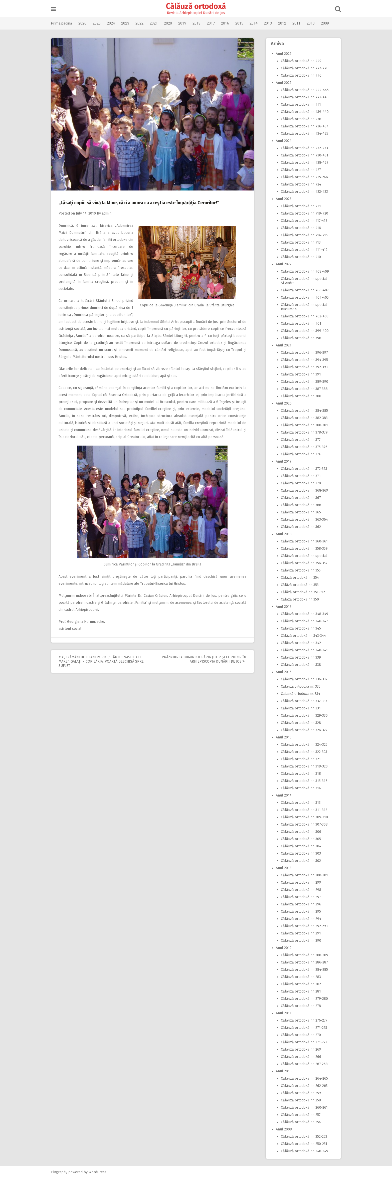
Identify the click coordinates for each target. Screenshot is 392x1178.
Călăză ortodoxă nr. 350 (298, 599)
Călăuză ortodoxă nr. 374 (299, 454)
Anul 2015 (281, 737)
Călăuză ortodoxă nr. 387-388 (302, 389)
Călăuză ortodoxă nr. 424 (299, 184)
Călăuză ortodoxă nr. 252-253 (302, 1136)
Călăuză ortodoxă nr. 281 (299, 991)
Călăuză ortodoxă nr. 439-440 (303, 112)
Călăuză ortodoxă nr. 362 (299, 527)
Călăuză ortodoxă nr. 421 (299, 206)
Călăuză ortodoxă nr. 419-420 (302, 213)
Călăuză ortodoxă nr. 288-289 (302, 955)
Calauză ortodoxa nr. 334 (298, 694)
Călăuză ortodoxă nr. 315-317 (302, 781)
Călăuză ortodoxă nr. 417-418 (302, 221)
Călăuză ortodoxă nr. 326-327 (302, 730)
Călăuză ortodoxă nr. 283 (299, 977)
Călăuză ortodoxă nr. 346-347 (302, 621)
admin (108, 213)
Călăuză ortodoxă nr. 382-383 (302, 418)
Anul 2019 (282, 461)
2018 (198, 23)
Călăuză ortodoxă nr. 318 (299, 773)
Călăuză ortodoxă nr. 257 (299, 1115)
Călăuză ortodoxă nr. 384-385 (302, 411)
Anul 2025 (281, 83)
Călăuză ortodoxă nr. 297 (299, 897)
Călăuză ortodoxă (196, 6)
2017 (213, 23)
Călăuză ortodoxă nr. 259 (299, 1093)
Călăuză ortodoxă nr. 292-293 (302, 926)
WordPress (99, 1172)
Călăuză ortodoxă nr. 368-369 (302, 490)
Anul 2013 (281, 868)
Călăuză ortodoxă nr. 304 (299, 846)
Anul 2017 (281, 607)
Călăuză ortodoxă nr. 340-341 (302, 650)
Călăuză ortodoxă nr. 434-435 (302, 133)
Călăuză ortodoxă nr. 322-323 (302, 752)
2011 (298, 23)
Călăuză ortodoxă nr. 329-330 (302, 715)
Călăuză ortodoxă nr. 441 (299, 104)
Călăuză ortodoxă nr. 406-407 (303, 290)
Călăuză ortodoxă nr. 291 (299, 933)
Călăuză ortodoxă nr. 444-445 (303, 90)
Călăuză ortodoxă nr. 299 (299, 882)
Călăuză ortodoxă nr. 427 (299, 170)
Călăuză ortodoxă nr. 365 (299, 512)
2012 (284, 23)
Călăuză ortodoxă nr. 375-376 (302, 447)
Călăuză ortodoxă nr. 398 (299, 338)
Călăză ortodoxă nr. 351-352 (301, 592)
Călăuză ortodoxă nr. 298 (299, 890)
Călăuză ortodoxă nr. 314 (299, 788)
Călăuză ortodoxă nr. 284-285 (302, 969)
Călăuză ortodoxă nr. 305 (299, 839)
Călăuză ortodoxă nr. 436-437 (302, 126)
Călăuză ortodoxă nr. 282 (299, 984)
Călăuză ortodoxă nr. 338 (299, 665)
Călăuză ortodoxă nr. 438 (299, 119)
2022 (141, 23)
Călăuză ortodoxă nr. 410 (299, 257)
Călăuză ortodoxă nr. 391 (299, 374)
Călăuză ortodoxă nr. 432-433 (302, 148)
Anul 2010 (282, 1071)
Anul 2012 (281, 948)
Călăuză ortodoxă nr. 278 (299, 1006)
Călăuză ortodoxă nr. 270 (299, 1035)
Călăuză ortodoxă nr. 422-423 (302, 191)
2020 (170, 23)
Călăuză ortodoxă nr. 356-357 (302, 563)
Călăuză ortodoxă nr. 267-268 (302, 1064)
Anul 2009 (282, 1129)
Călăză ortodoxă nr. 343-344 (301, 636)
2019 (184, 23)
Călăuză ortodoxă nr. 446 (299, 75)
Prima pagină (63, 23)
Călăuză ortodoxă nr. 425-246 (302, 177)
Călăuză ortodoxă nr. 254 (299, 1122)
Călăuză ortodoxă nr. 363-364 (302, 519)
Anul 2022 (281, 264)
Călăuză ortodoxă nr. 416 (299, 228)
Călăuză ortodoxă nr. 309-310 (302, 817)
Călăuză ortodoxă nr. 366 (299, 505)
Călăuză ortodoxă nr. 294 (299, 919)
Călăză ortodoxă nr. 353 (298, 585)
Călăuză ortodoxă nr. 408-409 (303, 271)
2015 (241, 23)
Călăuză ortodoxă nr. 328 (299, 723)
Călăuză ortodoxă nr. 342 (299, 643)
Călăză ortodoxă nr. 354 (298, 577)
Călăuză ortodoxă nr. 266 (299, 1057)
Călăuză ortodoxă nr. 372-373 (302, 469)
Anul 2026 (282, 54)
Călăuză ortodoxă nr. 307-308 (302, 824)
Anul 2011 (281, 1013)
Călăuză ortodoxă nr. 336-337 (302, 679)
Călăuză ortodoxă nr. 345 (299, 628)
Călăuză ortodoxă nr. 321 (299, 759)
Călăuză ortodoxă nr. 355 (299, 570)
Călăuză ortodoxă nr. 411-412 (302, 250)
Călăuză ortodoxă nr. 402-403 (302, 316)
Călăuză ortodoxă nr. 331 (299, 708)
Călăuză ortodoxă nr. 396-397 (302, 352)
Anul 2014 (282, 795)
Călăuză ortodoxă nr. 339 (299, 657)
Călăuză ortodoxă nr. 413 (299, 242)
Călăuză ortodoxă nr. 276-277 (302, 1020)
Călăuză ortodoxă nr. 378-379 (302, 432)
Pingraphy (61, 1172)
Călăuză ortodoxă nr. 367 (299, 498)
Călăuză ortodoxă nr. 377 (299, 440)
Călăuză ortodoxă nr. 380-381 (302, 425)
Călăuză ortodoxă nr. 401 (299, 323)
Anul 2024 (282, 141)
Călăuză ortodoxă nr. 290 (299, 940)
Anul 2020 (282, 403)
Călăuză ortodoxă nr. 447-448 (302, 68)
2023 (127, 23)
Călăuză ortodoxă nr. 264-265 (302, 1078)
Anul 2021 (281, 345)
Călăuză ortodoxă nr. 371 (299, 476)
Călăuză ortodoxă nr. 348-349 (302, 614)
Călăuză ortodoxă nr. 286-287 (302, 962)
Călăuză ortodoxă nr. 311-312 (302, 810)
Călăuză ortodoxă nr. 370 (299, 483)
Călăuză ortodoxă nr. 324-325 (302, 744)
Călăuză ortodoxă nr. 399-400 (303, 331)
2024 (113, 23)
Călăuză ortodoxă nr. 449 (299, 61)
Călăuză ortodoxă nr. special (302, 556)
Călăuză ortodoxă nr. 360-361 (302, 541)
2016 (227, 23)
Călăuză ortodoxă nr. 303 (299, 853)
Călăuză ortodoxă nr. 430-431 (302, 155)
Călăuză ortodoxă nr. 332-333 (302, 701)
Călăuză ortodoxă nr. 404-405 (303, 297)
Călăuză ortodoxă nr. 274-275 (302, 1028)
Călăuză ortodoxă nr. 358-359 (302, 548)
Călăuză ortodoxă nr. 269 (299, 1049)
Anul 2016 (282, 672)
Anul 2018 (282, 534)
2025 (99, 23)
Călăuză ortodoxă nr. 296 (299, 904)
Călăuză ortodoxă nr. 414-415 (302, 235)
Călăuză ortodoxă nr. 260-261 (302, 1107)
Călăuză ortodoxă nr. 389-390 (302, 381)
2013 (270, 23)
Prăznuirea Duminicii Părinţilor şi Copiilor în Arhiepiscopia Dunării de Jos (206, 659)
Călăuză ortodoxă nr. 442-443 (302, 97)
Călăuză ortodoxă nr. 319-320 (302, 766)
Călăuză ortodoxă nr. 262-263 (302, 1086)
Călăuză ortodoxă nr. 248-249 (302, 1151)
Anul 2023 (281, 199)
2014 (256, 23)
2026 (84, 23)
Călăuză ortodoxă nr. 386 (299, 396)
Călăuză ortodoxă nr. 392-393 (302, 367)
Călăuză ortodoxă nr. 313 (299, 803)
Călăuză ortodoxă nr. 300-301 (302, 875)
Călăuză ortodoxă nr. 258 (299, 1100)
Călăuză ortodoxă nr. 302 (299, 861)
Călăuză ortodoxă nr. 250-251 (302, 1144)
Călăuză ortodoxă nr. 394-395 (302, 360)
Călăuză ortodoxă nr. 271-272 (302, 1042)
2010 (313, 23)
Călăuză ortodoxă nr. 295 (299, 911)
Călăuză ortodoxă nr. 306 (299, 832)
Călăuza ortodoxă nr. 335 (298, 686)
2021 (156, 23)
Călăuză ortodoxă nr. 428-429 (302, 162)
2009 (327, 23)
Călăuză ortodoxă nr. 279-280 (302, 999)
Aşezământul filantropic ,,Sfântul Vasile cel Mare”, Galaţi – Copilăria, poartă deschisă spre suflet (103, 661)
